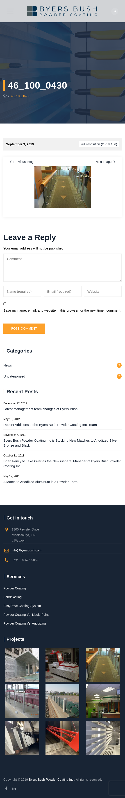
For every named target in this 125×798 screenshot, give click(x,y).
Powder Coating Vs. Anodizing (24, 623)
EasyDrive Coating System (22, 606)
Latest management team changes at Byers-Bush (40, 409)
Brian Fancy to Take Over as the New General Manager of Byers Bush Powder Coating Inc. (62, 463)
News (7, 365)
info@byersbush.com (26, 550)
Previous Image (22, 162)
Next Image (105, 162)
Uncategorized (14, 376)
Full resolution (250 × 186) (98, 144)
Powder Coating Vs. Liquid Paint (26, 614)
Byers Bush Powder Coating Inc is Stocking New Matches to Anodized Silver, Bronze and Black (60, 442)
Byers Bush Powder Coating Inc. (51, 779)
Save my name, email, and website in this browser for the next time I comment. (62, 310)
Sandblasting (12, 597)
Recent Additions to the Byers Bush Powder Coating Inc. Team (50, 425)
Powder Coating (14, 588)
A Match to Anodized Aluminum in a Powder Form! (41, 482)
